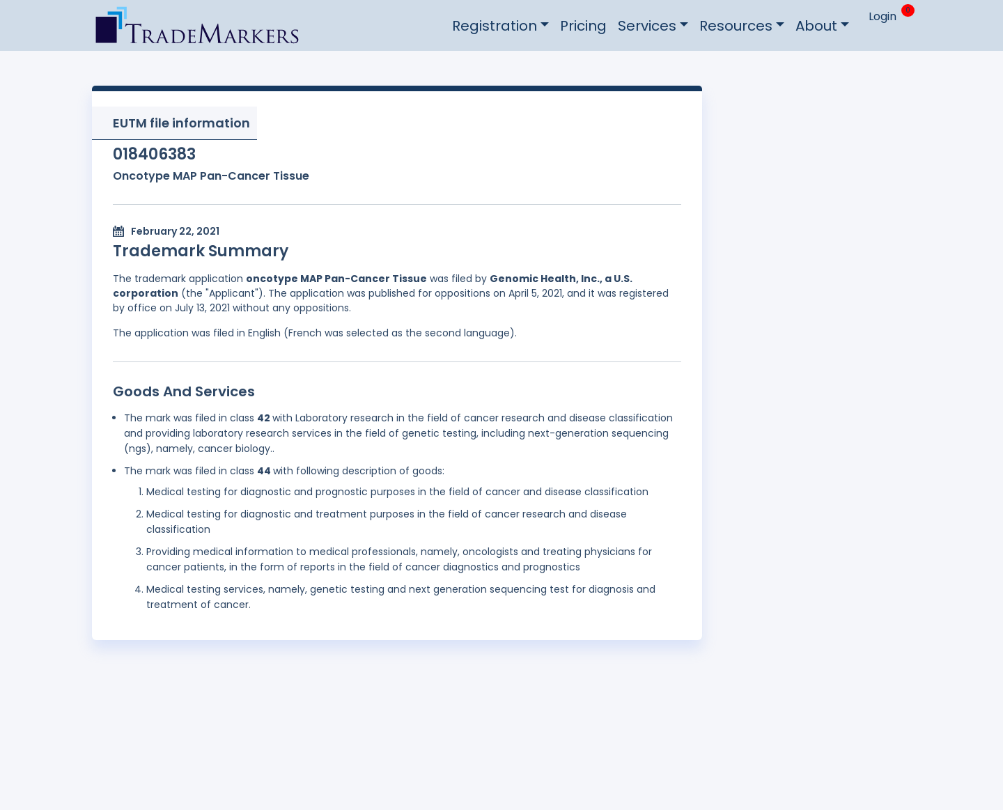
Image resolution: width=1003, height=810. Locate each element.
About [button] (816, 26)
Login (882, 16)
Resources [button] (735, 26)
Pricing (583, 26)
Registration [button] (494, 26)
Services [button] (647, 26)
